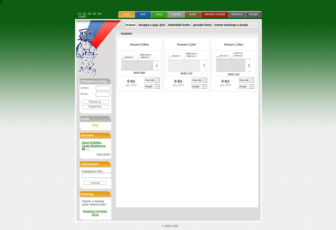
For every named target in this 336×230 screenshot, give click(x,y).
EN (84, 13)
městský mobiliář (214, 14)
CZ (79, 13)
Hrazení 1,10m (186, 44)
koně (192, 14)
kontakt (253, 14)
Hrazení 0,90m (139, 44)
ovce (159, 14)
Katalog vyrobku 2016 (95, 212)
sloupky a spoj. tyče (152, 25)
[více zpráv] (103, 154)
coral (126, 14)
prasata (176, 14)
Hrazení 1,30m (233, 44)
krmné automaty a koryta (231, 25)
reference (237, 14)
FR (94, 13)
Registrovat (95, 106)
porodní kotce (202, 25)
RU (99, 13)
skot (142, 14)
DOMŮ (82, 16)
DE (89, 13)
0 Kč (95, 125)
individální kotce (179, 25)
